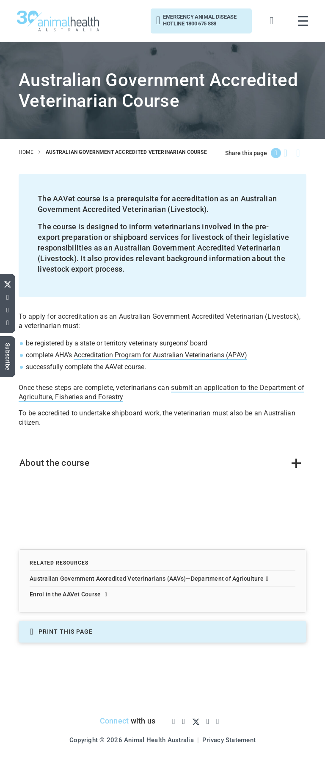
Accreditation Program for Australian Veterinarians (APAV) (160, 355)
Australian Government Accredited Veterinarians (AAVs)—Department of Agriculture (149, 578)
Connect (114, 720)
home (26, 152)
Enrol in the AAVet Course (68, 594)
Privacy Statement (229, 739)
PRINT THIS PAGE (61, 631)
